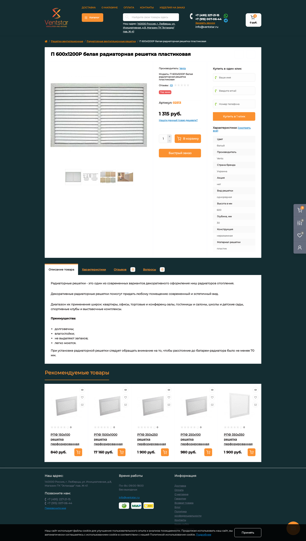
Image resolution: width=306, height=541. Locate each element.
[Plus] (169, 136)
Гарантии (180, 498)
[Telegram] (225, 20)
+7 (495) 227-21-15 (207, 15)
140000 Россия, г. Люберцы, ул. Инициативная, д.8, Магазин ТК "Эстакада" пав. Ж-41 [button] (149, 27)
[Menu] (92, 17)
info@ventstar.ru (206, 27)
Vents (182, 68)
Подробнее (207, 534)
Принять (248, 532)
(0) (171, 85)
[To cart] (78, 452)
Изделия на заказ (172, 7)
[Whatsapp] (225, 15)
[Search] (127, 17)
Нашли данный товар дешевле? (178, 120)
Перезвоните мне (55, 508)
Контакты (147, 7)
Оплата (129, 7)
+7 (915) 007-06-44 (208, 19)
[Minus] (169, 141)
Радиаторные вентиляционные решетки (111, 41)
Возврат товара (183, 502)
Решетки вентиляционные (67, 41)
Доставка (89, 7)
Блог (177, 507)
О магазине (109, 7)
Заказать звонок (205, 22)
